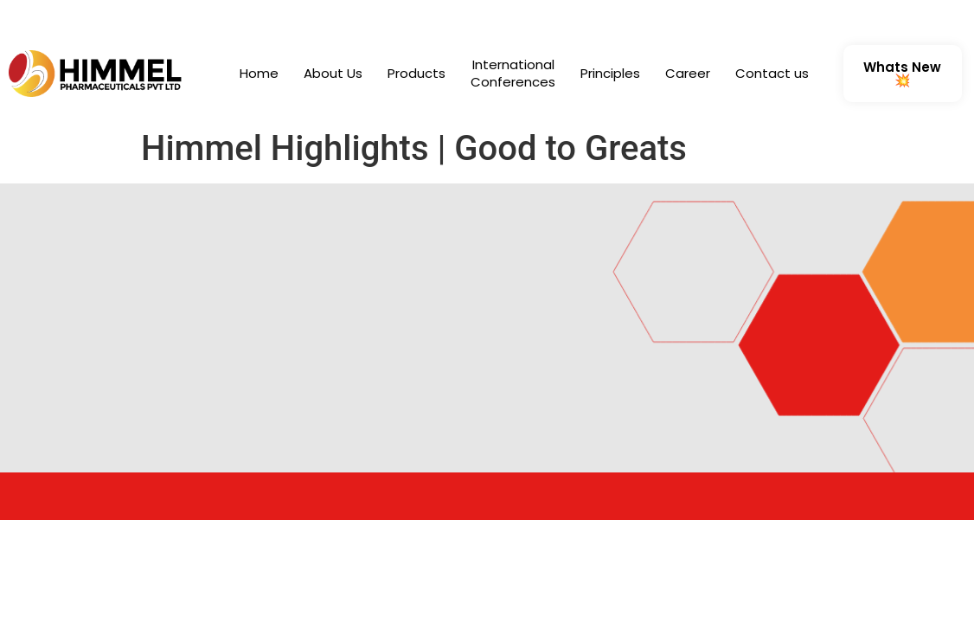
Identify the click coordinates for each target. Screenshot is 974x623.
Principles (610, 73)
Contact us (772, 73)
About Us (333, 73)
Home (259, 73)
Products (416, 73)
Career (687, 73)
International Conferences (513, 73)
